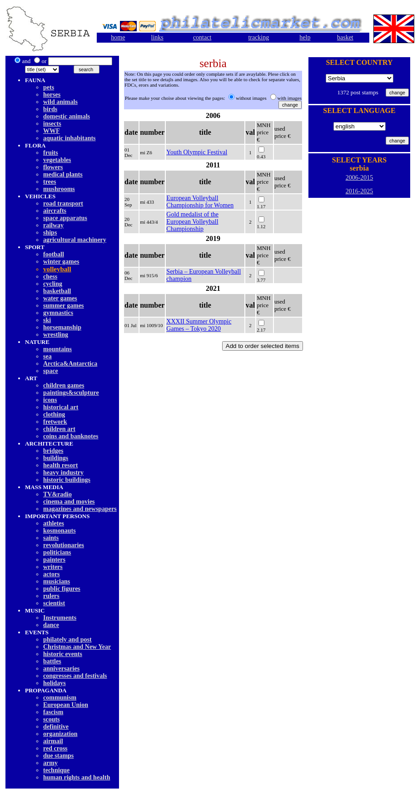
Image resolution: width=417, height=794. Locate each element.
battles (52, 661)
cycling (52, 283)
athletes (53, 523)
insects (52, 123)
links (157, 37)
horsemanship (62, 327)
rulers (51, 596)
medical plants (63, 174)
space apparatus (65, 218)
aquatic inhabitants (69, 138)
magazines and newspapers (80, 508)
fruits (50, 152)
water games (60, 298)
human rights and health (76, 777)
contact (202, 37)
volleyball (57, 269)
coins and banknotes (70, 436)
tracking (258, 37)
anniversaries (61, 668)
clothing (54, 414)
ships (50, 232)
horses (51, 94)
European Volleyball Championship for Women (199, 202)
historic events (62, 654)
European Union (65, 704)
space (50, 371)
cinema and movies (69, 501)
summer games (63, 305)
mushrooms (59, 189)
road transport (63, 203)
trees (49, 181)
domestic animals (66, 116)
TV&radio (57, 494)
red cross (55, 748)
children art (59, 429)
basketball (57, 291)
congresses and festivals (75, 675)
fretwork (55, 421)
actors (51, 574)
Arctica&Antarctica (70, 363)
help (304, 37)
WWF (51, 130)
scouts (51, 719)
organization (60, 733)
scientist (54, 603)
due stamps (58, 755)
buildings (55, 458)
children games (63, 385)
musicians (56, 581)
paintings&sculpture (71, 392)
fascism (53, 712)
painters (54, 559)
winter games (61, 261)
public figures (61, 588)
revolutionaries (63, 545)
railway (53, 225)
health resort (60, 465)
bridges (53, 450)
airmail (53, 741)
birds (50, 109)
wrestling (55, 334)
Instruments (59, 617)
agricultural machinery (74, 239)
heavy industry (63, 472)
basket (345, 37)
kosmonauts (59, 530)
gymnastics (58, 312)
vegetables (57, 160)
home (118, 37)
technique (56, 770)
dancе (51, 625)
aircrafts (54, 210)
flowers (53, 167)
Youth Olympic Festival (196, 152)
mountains (57, 349)
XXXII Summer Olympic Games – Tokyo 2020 (198, 325)
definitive (56, 726)
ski (47, 320)
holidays (54, 683)
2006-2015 (359, 177)
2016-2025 (359, 191)
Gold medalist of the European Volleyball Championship (192, 221)
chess (50, 276)
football (53, 254)
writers (53, 567)
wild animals (60, 101)
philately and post (67, 639)
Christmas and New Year (77, 646)
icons (50, 400)
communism (59, 697)
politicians (57, 552)
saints (51, 537)
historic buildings (66, 479)
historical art (60, 407)
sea (47, 356)
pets (48, 87)
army (50, 763)
